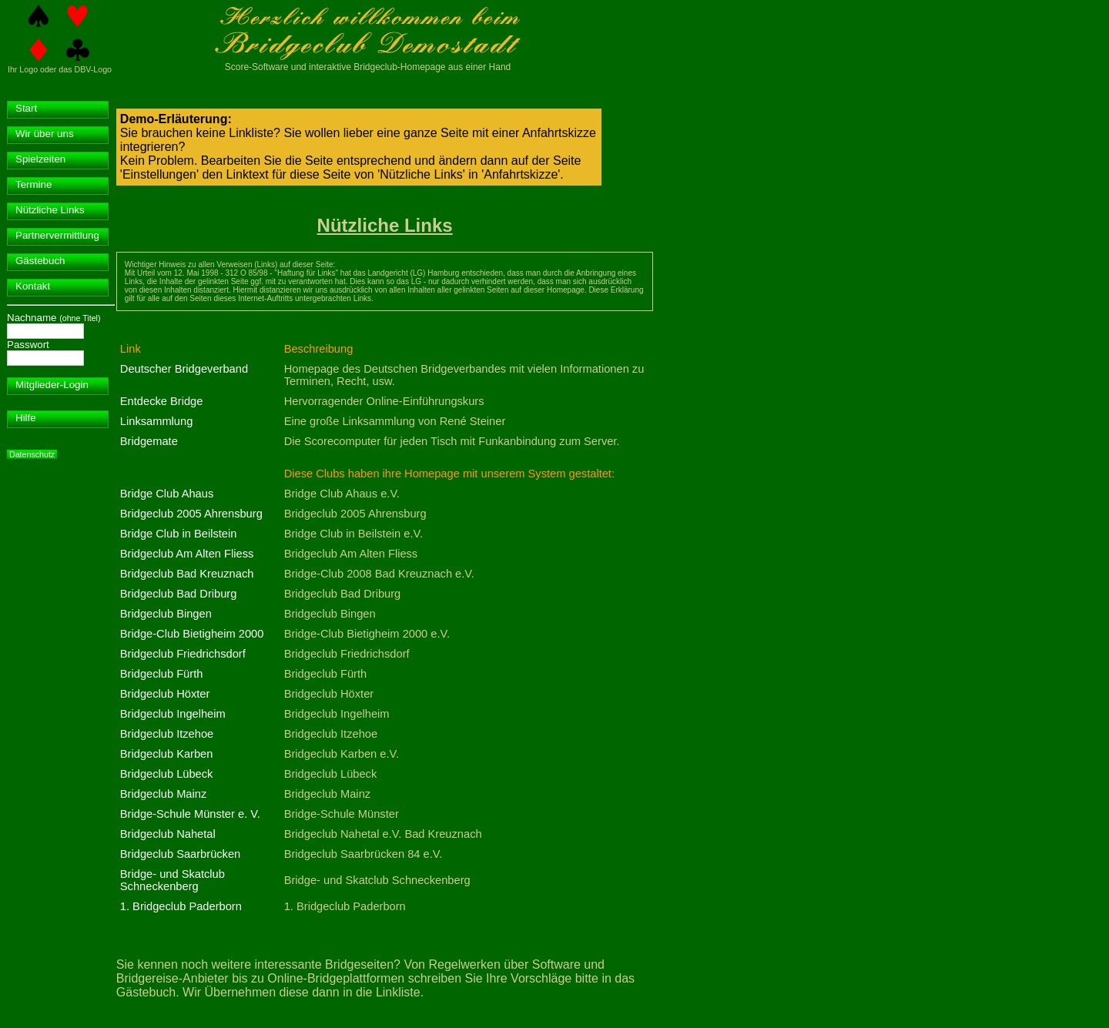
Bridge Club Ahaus (166, 493)
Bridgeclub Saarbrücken (180, 854)
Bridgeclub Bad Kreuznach (187, 574)
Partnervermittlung (57, 235)
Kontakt (32, 286)
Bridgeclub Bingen (166, 614)
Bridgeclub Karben (166, 754)
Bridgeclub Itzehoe (166, 734)
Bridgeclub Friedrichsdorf (183, 654)
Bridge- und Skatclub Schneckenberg (172, 880)
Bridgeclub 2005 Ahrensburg (191, 513)
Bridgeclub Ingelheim (173, 714)
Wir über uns (44, 133)
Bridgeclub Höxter (165, 694)
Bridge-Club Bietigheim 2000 (192, 634)
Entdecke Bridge (161, 401)
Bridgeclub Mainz (163, 794)
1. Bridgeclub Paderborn (181, 906)
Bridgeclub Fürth (161, 674)
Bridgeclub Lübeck (166, 774)
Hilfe (25, 418)
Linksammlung (156, 421)
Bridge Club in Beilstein (178, 533)
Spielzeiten (40, 159)
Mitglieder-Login (52, 384)
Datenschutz (32, 454)
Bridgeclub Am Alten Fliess (187, 553)
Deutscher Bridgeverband (184, 369)
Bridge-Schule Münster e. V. (190, 814)
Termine (33, 184)
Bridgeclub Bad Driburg (178, 594)
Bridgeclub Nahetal (168, 834)
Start (26, 108)
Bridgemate (149, 441)
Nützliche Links (50, 210)
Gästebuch (40, 260)
